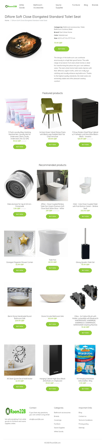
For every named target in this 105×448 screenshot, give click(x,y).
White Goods (22, 7)
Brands (95, 6)
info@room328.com (36, 421)
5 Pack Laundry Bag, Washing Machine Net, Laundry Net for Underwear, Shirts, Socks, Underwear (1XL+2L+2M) (19, 137)
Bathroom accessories (71, 29)
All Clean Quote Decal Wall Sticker (19, 380)
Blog (86, 6)
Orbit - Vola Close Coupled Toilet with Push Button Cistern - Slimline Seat (85, 208)
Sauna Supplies (59, 7)
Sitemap (81, 429)
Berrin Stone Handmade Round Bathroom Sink (19, 319)
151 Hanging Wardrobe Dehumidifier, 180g (85, 381)
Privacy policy (83, 426)
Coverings (57, 422)
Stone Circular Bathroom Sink (52, 318)
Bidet (70, 31)
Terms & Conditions (85, 422)
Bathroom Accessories (38, 7)
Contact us (82, 418)
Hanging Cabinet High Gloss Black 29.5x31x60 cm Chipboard (52, 381)
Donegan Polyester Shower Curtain (19, 264)
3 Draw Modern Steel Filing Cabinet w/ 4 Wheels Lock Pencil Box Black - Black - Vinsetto (85, 136)
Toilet (82, 29)
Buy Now (61, 51)
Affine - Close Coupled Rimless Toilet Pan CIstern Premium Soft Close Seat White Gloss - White (52, 208)
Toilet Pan (52, 262)
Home (7, 22)
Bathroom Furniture (61, 31)
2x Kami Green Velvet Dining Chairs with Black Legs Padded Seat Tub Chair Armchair (52, 136)
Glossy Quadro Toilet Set (85, 264)
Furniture (76, 6)
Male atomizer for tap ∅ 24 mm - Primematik (19, 207)
